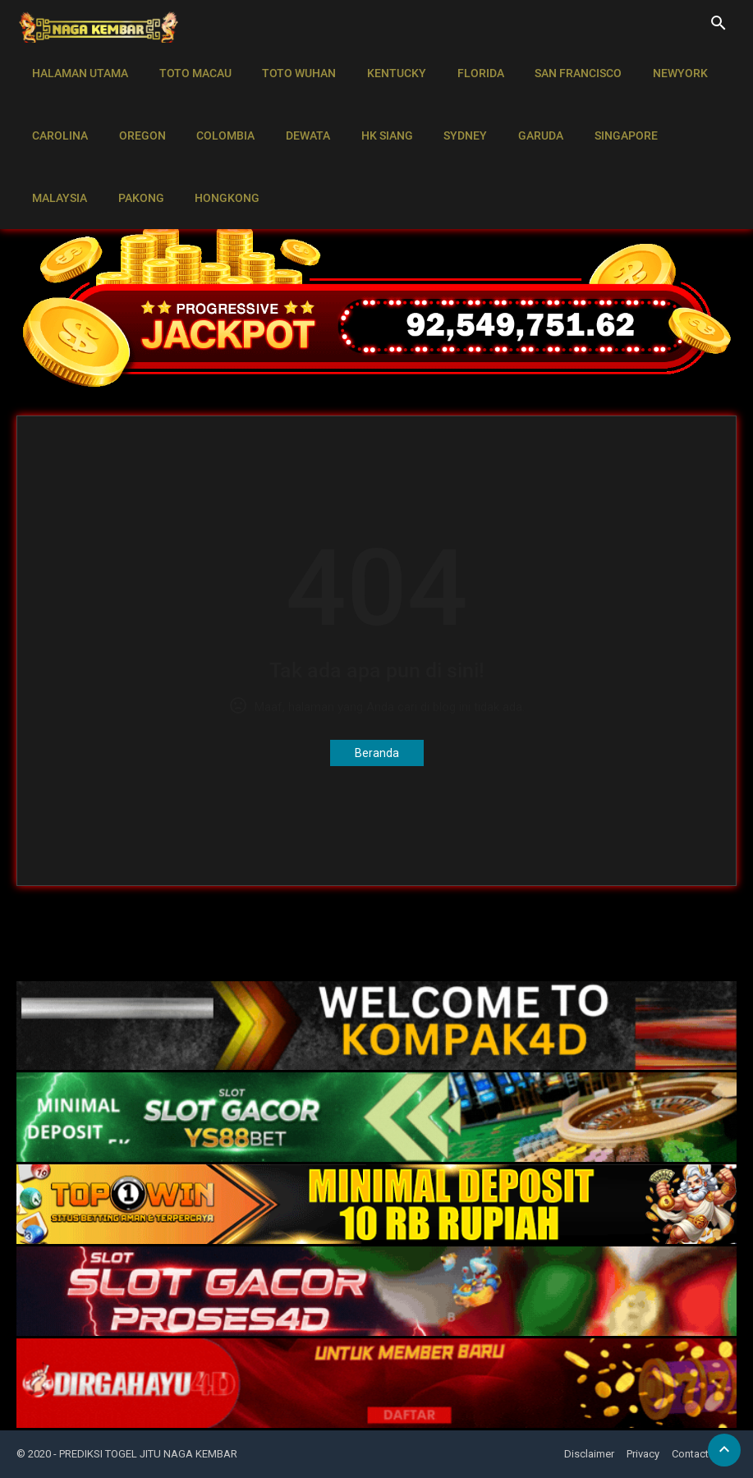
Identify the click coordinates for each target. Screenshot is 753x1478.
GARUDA (521, 111)
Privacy (643, 1454)
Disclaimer (589, 1454)
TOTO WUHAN (291, 65)
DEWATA (297, 111)
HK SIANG (373, 111)
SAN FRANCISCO (561, 65)
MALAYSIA (690, 111)
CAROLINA (58, 111)
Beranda (377, 753)
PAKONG (53, 157)
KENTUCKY (386, 65)
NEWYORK (660, 65)
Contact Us (698, 1454)
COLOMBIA (218, 111)
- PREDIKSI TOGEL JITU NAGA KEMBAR (145, 1454)
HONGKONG (136, 157)
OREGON (137, 111)
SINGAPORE (603, 111)
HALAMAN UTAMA (78, 65)
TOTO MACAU (190, 65)
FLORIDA (466, 65)
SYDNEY (449, 111)
